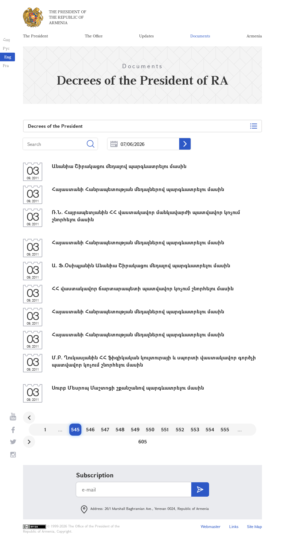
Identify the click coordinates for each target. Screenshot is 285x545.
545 (75, 429)
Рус (6, 48)
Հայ (6, 39)
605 (142, 442)
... (114, 144)
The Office (94, 36)
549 (135, 429)
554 (210, 429)
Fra (6, 65)
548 (120, 429)
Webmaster (211, 526)
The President (35, 36)
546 (90, 429)
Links (233, 526)
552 (180, 429)
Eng (7, 57)
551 (165, 429)
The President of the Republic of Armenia (67, 17)
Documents (200, 36)
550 (150, 429)
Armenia (254, 36)
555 (225, 429)
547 (105, 429)
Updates (146, 36)
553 (195, 429)
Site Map (254, 526)
